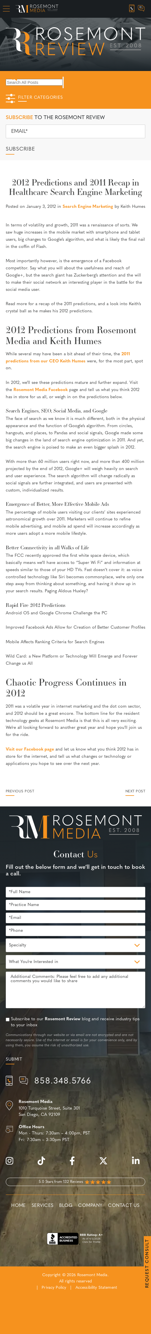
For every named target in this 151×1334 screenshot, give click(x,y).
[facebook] (75, 1164)
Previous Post (20, 791)
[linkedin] (138, 1164)
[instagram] (12, 1164)
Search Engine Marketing (88, 207)
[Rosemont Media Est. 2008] (75, 828)
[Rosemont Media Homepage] (37, 9)
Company (90, 1205)
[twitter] (106, 1164)
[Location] (75, 1108)
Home (18, 1205)
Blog (65, 1205)
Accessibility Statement (96, 1288)
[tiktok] (44, 1164)
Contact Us (124, 1205)
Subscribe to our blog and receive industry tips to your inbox (75, 1022)
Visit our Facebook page (30, 749)
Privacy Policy (54, 1288)
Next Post (135, 791)
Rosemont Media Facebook (40, 390)
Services (43, 1205)
